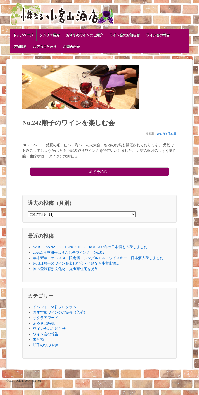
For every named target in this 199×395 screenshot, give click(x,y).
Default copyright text (28, 380)
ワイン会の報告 (158, 35)
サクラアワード (45, 318)
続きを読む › (99, 172)
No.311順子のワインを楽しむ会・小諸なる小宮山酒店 (76, 263)
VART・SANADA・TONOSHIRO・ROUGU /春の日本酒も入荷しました (90, 247)
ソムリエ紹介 (49, 35)
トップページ (23, 35)
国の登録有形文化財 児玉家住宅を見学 (65, 269)
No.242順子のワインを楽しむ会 (68, 122)
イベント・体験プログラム (54, 307)
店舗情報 (20, 47)
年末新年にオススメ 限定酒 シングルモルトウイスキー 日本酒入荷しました (98, 258)
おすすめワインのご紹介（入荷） (60, 312)
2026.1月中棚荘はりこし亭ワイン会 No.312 (68, 252)
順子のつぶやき (45, 345)
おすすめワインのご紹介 (84, 35)
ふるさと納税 (44, 323)
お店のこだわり (44, 47)
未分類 (38, 340)
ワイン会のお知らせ (124, 35)
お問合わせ (71, 47)
